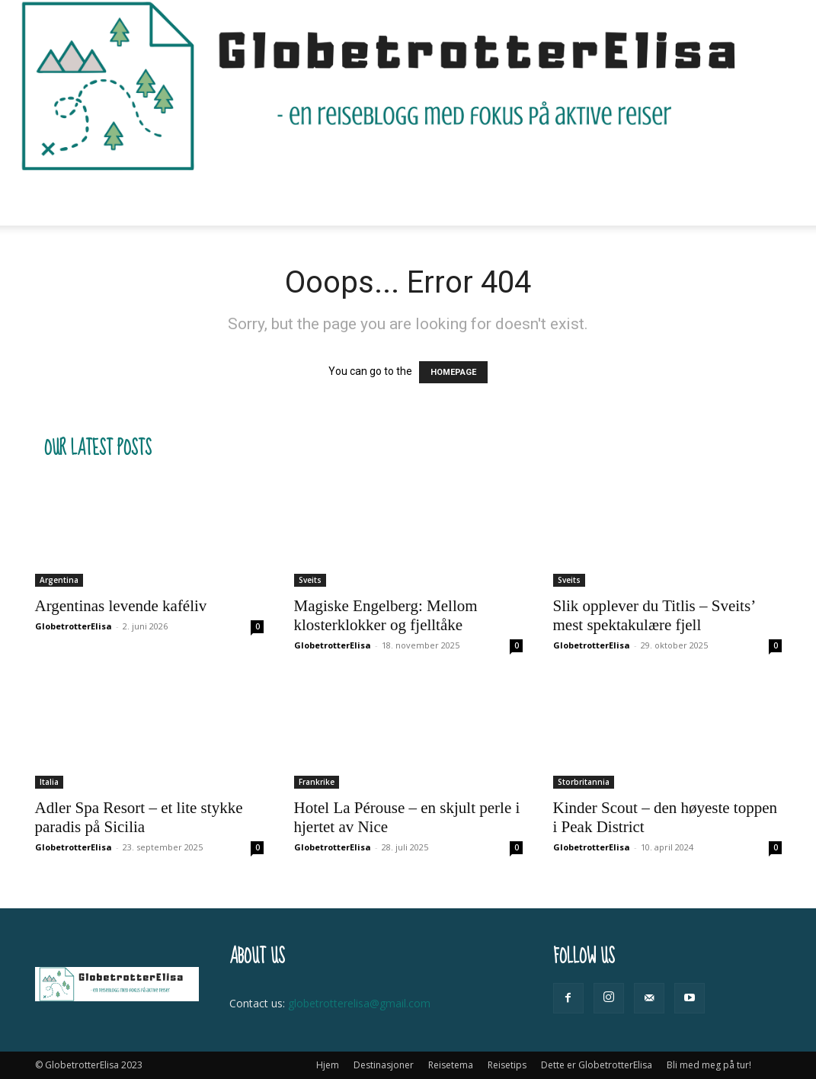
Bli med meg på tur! (661, 198)
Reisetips (383, 198)
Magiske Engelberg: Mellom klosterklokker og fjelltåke (386, 615)
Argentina (59, 580)
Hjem (115, 198)
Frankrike (316, 781)
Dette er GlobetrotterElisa (512, 198)
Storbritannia (584, 781)
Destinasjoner (195, 198)
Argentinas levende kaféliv (121, 606)
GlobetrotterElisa (73, 626)
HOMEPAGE (453, 372)
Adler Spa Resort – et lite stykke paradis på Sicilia (139, 817)
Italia (49, 781)
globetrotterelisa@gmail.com (359, 1003)
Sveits (310, 580)
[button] (763, 199)
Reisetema (296, 198)
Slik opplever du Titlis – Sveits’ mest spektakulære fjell (654, 615)
